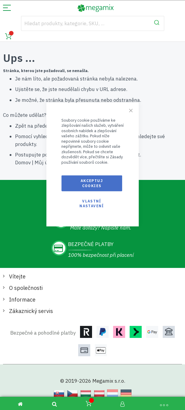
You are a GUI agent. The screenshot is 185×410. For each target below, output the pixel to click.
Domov (23, 162)
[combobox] (92, 23)
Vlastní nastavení (91, 203)
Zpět (20, 126)
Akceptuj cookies (92, 183)
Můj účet (45, 162)
